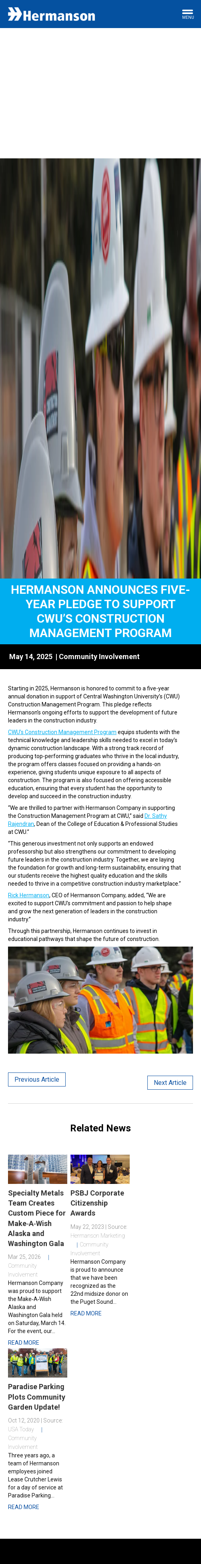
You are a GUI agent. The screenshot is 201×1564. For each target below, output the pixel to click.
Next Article (170, 1083)
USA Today (21, 1429)
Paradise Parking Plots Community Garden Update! (36, 1396)
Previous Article (36, 1079)
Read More (23, 1342)
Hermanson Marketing (97, 1235)
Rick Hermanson (28, 895)
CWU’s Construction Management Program (62, 732)
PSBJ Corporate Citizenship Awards (97, 1203)
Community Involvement (99, 656)
